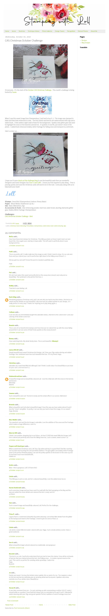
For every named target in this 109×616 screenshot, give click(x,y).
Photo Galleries (47, 31)
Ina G (11, 542)
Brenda (11, 405)
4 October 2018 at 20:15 (16, 459)
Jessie (14, 31)
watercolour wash (48, 226)
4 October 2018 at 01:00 (17, 387)
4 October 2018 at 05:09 (17, 414)
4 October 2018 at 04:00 (17, 398)
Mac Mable (13, 420)
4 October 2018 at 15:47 (16, 440)
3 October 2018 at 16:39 (16, 332)
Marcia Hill (13, 433)
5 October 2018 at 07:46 (17, 508)
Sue (10, 503)
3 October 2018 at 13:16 (16, 306)
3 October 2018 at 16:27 (16, 319)
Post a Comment (12, 601)
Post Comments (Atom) (22, 608)
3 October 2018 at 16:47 (16, 357)
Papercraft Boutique (16, 446)
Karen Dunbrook (15, 488)
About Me (94, 31)
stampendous (38, 226)
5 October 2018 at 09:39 (17, 521)
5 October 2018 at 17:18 (16, 548)
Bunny (11, 338)
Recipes (84, 40)
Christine (12, 363)
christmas (13, 226)
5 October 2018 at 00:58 (17, 482)
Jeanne (11, 393)
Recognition (71, 31)
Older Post (72, 605)
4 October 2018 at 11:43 (16, 427)
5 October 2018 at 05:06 (17, 497)
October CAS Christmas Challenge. (40, 90)
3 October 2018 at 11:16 (16, 266)
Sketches (22, 31)
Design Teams (59, 31)
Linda (11, 476)
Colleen (12, 312)
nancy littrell (13, 350)
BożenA (11, 554)
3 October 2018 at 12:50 (16, 280)
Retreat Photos (83, 31)
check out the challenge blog (28, 181)
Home (7, 31)
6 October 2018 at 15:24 (16, 567)
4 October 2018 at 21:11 (16, 470)
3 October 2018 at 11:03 (16, 245)
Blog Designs (86, 43)
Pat (10, 272)
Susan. (14, 92)
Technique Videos (33, 31)
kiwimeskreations (15, 376)
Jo (10, 573)
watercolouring (58, 226)
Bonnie (11, 325)
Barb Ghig (12, 297)
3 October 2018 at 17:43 (16, 370)
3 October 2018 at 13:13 (16, 291)
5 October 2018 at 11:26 (16, 536)
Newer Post (9, 605)
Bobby (11, 286)
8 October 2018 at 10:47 (16, 582)
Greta (11, 465)
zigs (65, 226)
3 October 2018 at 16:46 (16, 344)
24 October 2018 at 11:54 (17, 597)
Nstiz (11, 236)
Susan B (12, 588)
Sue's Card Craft (35, 183)
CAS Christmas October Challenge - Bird (19, 216)
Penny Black (30, 226)
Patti (11, 252)
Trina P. (12, 514)
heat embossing (21, 226)
